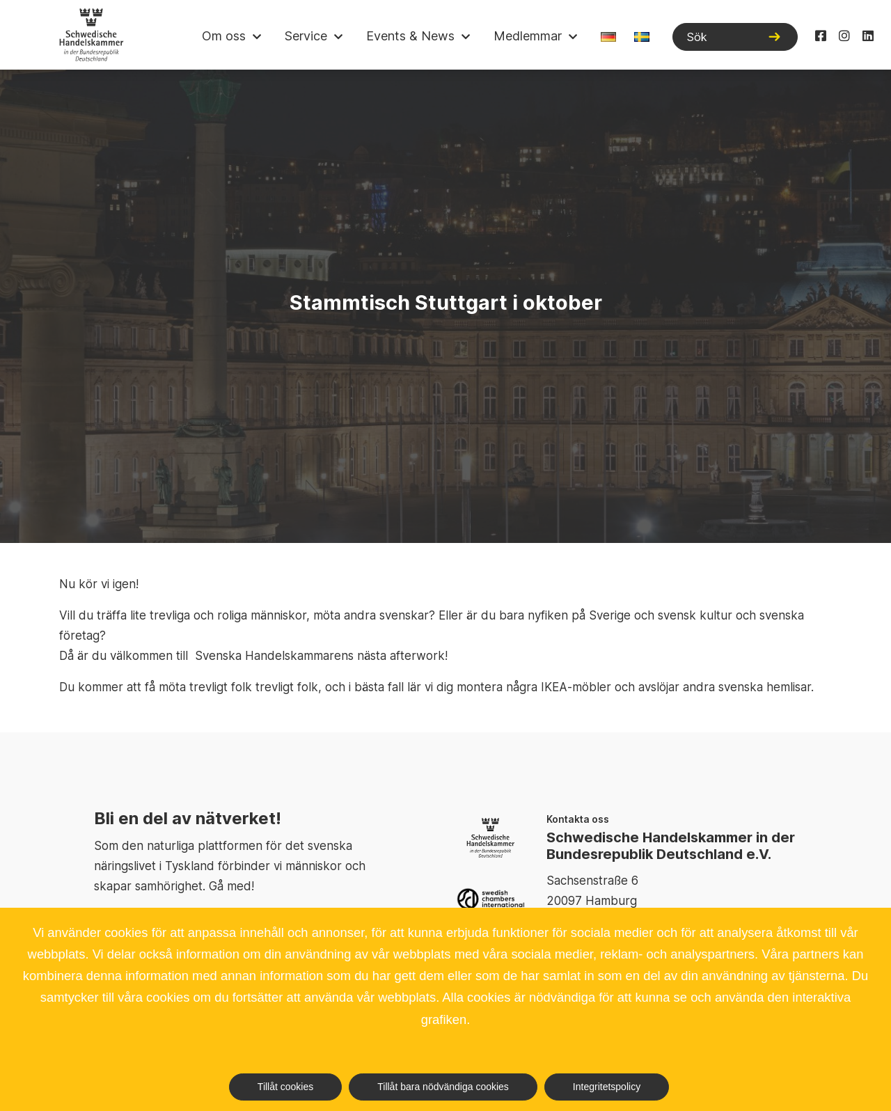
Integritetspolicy (606, 1086)
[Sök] (735, 37)
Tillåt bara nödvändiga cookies (443, 1086)
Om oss (224, 36)
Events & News (410, 36)
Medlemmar (528, 36)
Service (306, 36)
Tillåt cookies (285, 1086)
